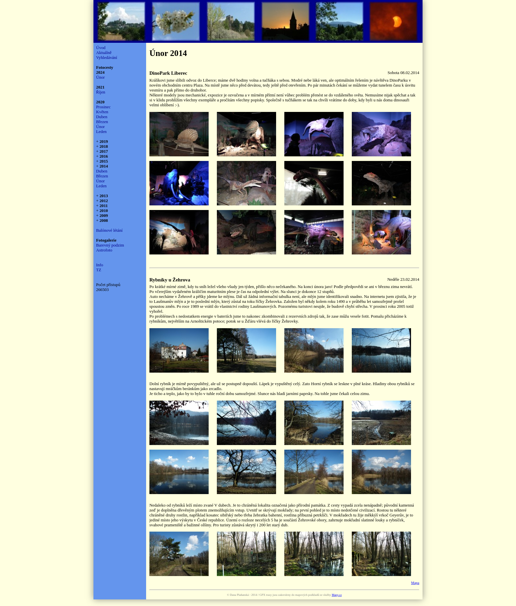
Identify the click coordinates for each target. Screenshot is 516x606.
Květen (102, 112)
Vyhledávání (106, 57)
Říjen (100, 92)
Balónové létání (109, 230)
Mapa (415, 583)
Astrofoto (104, 250)
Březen (102, 121)
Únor (100, 77)
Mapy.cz (337, 594)
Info (99, 265)
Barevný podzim (110, 245)
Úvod (100, 47)
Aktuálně (104, 52)
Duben (101, 117)
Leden (101, 131)
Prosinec (103, 107)
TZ (98, 270)
